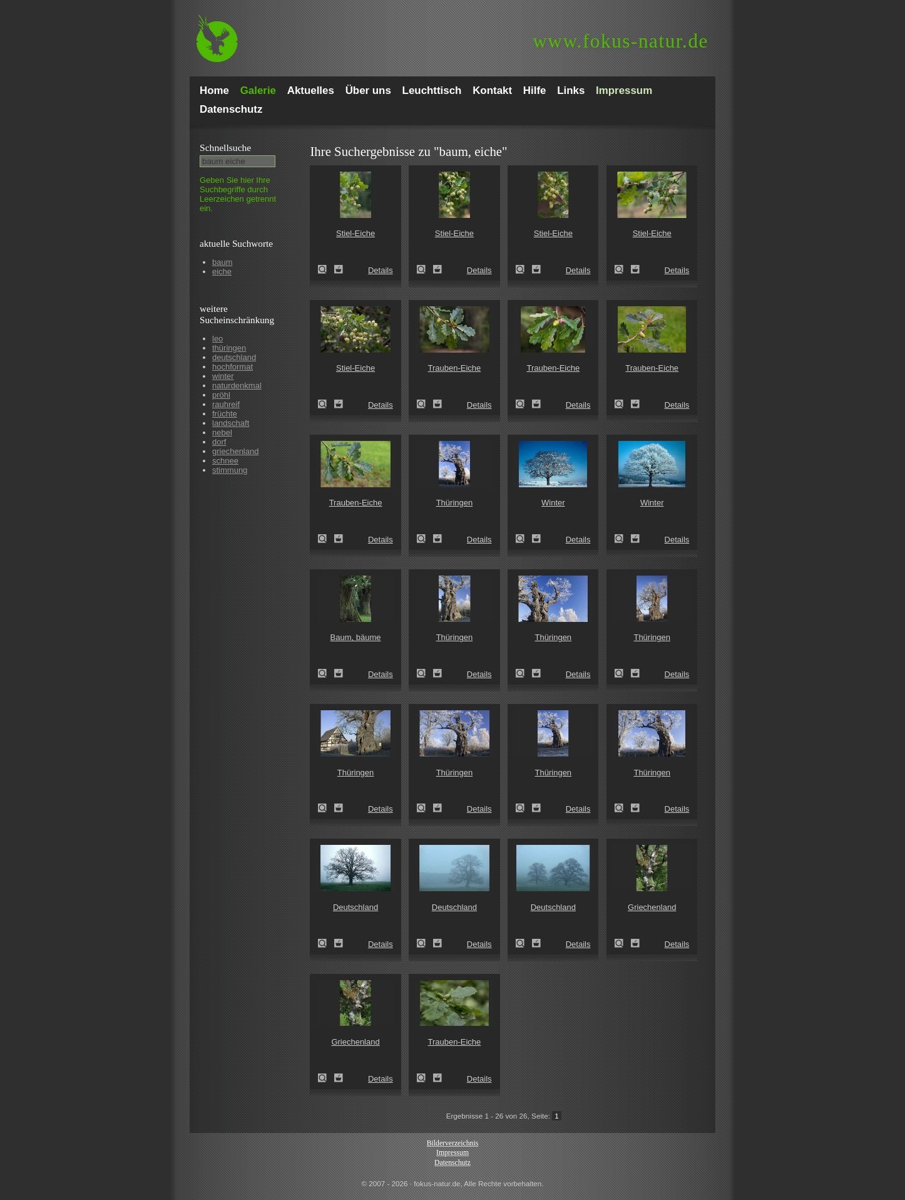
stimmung (229, 470)
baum (222, 262)
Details (380, 270)
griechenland (235, 451)
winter (223, 376)
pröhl (221, 395)
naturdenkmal (237, 385)
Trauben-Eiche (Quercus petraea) (425, 404)
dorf (219, 442)
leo (217, 338)
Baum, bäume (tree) (326, 673)
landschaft (230, 423)
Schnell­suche (225, 147)
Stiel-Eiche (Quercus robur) (326, 269)
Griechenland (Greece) (623, 943)
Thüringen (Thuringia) (425, 538)
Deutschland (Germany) (326, 943)
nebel (222, 432)
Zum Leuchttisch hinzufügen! (338, 269)
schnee (225, 460)
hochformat (232, 366)
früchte (224, 413)
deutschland (234, 357)
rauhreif (226, 404)
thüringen (229, 348)
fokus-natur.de (620, 41)
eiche (222, 271)
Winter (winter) (524, 538)
